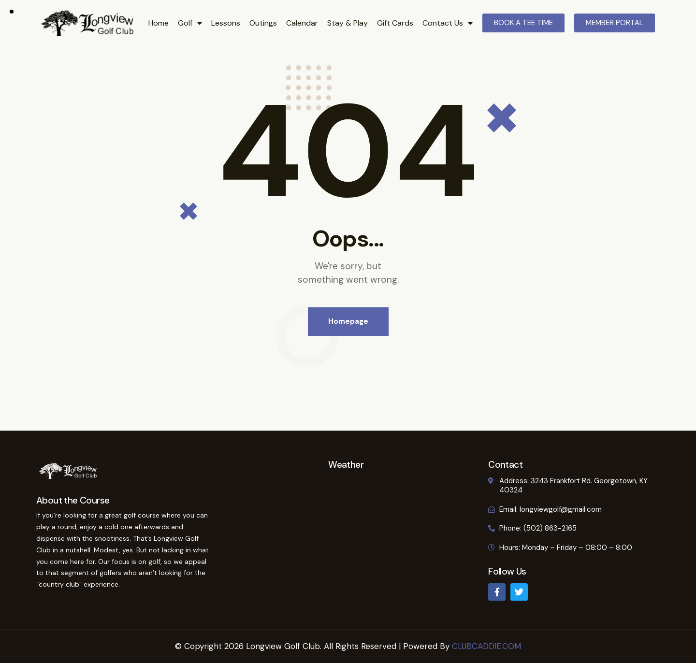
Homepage (348, 321)
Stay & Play (347, 23)
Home (158, 23)
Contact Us (447, 23)
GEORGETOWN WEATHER (346, 505)
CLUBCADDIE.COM (486, 646)
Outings (263, 23)
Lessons (225, 23)
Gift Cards (395, 23)
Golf (190, 23)
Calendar (302, 23)
